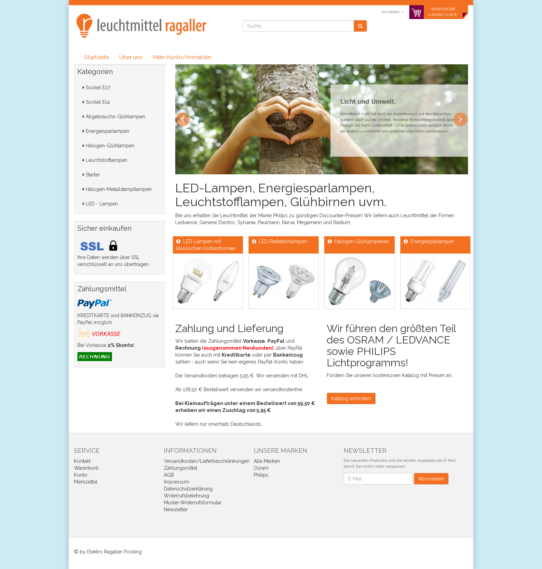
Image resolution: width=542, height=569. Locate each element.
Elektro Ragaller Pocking (114, 551)
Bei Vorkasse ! (105, 345)
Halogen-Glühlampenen (358, 241)
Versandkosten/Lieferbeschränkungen (207, 461)
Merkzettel (85, 482)
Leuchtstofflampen (105, 160)
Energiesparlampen (106, 131)
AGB (169, 475)
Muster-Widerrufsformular (193, 502)
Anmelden (393, 12)
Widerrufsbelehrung (186, 495)
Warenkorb (86, 468)
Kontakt (82, 461)
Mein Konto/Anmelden (182, 57)
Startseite (96, 57)
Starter (91, 174)
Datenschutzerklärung (188, 489)
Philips (261, 475)
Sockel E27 (96, 87)
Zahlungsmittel (180, 468)
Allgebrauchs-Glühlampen (114, 116)
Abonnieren (431, 478)
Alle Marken (267, 461)
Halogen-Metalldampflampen (117, 189)
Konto (80, 475)
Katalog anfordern (351, 398)
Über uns (130, 57)
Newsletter (176, 509)
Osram (261, 468)
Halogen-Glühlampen (108, 145)
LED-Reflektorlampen (279, 241)
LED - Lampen (100, 204)
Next (460, 119)
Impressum (176, 482)
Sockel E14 (96, 102)
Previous (183, 119)
